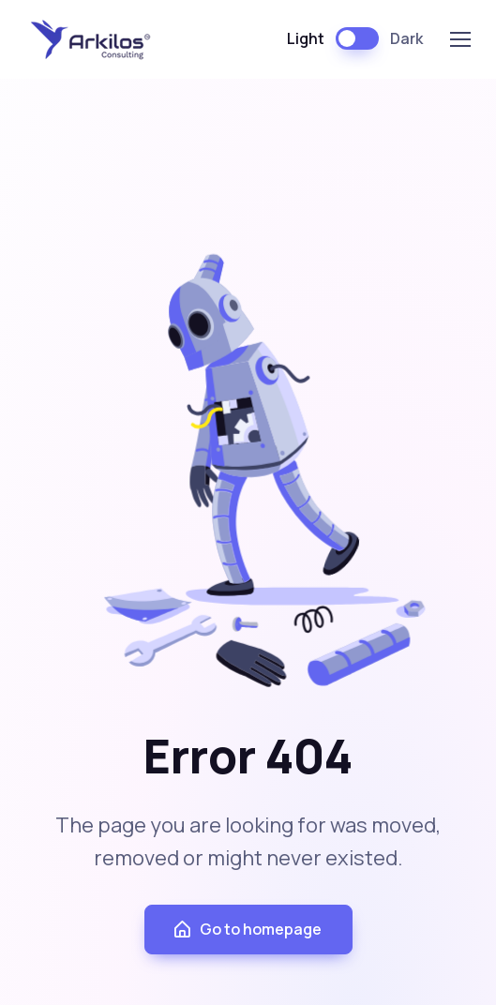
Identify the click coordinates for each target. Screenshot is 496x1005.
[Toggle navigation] (459, 39)
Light (305, 38)
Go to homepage (247, 929)
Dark (406, 38)
